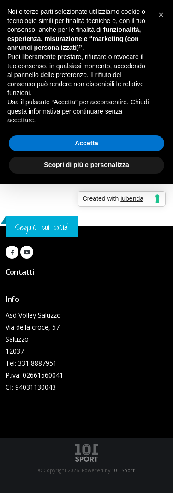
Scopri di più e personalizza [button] (86, 164)
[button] (161, 14)
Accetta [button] (86, 143)
